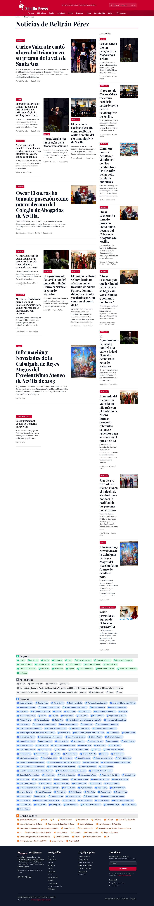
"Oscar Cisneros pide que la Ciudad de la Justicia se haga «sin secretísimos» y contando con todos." (27, 261)
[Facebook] (19, 877)
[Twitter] (22, 877)
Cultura (111, 13)
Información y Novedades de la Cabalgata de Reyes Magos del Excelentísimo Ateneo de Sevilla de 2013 (109, 562)
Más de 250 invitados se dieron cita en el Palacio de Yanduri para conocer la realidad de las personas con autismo (28, 306)
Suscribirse (123, 868)
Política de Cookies (85, 865)
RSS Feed (51, 889)
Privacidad (109, 898)
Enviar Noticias (114, 886)
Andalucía (61, 13)
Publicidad (113, 880)
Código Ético (83, 859)
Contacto (82, 874)
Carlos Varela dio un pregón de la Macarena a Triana (56, 142)
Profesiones (121, 13)
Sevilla (51, 13)
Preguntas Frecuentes (117, 883)
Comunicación (99, 13)
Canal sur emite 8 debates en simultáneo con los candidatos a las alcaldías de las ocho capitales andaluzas (28, 150)
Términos (125, 898)
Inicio (18, 17)
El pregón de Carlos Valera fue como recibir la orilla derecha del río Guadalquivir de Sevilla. (82, 133)
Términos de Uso (85, 868)
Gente (70, 13)
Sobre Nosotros (84, 856)
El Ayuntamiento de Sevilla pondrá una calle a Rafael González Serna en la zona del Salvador (55, 285)
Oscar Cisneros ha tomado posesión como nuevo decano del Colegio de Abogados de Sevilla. (108, 226)
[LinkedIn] (30, 877)
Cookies (117, 898)
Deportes (79, 13)
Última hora (41, 13)
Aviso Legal (83, 871)
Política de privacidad (124, 875)
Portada (31, 13)
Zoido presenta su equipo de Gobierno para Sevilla (26, 423)
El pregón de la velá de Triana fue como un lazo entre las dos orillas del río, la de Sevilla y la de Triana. (28, 109)
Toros (88, 13)
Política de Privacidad (86, 862)
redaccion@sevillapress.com (41, 900)
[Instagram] (26, 877)
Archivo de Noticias (55, 886)
